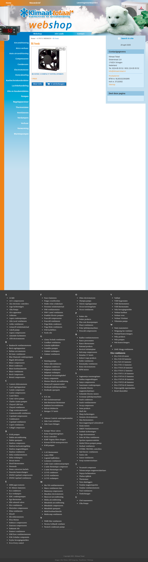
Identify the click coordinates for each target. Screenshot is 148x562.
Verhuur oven (119, 315)
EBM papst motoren (16, 485)
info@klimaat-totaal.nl (117, 71)
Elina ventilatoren (16, 511)
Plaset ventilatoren (86, 325)
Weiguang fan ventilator (123, 331)
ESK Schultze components (19, 537)
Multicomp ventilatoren (53, 514)
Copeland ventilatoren (17, 422)
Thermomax (83, 479)
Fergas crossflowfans (52, 301)
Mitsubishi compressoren (53, 505)
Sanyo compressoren (87, 382)
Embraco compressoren (18, 523)
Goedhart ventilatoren (52, 342)
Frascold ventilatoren (52, 321)
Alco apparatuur (15, 312)
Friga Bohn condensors (53, 324)
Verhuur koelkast (120, 312)
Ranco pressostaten (86, 340)
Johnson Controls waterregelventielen (58, 418)
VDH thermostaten (121, 307)
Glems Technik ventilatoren (54, 339)
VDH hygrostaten (121, 301)
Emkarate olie (14, 528)
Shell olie (82, 411)
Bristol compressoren (17, 377)
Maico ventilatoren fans (53, 488)
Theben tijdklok (85, 476)
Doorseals (13, 466)
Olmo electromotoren (87, 298)
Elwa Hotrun (14, 520)
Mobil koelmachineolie (53, 511)
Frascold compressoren (53, 318)
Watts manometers (121, 328)
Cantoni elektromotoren (18, 384)
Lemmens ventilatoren (52, 461)
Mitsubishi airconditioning (54, 503)
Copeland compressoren (18, 416)
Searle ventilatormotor (87, 402)
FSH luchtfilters (50, 330)
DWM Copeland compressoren (21, 475)
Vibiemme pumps (121, 321)
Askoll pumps (14, 330)
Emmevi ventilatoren (17, 531)
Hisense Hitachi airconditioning (56, 381)
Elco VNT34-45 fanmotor (124, 385)
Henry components (51, 378)
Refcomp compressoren (88, 352)
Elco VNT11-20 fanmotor (124, 373)
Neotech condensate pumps (54, 527)
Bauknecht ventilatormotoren (20, 345)
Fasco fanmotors (50, 298)
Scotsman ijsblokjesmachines (90, 397)
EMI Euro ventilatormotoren (20, 534)
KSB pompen (49, 445)
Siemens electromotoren (88, 417)
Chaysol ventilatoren (17, 407)
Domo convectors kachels (18, 469)
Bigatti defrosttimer (16, 360)
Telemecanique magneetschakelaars (92, 470)
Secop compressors (86, 405)
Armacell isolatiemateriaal (19, 327)
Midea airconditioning (52, 500)
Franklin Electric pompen (53, 315)
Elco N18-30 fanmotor (122, 359)
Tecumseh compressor (87, 467)
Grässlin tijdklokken (52, 345)
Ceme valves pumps (16, 398)
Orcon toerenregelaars (87, 307)
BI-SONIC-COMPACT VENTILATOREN (47, 74)
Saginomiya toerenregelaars (89, 376)
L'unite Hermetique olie (53, 469)
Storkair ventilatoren (87, 446)
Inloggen (57, 560)
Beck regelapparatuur (17, 348)
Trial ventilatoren (85, 491)
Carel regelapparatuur (17, 387)
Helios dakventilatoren (52, 364)
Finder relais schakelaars (53, 304)
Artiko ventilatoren (16, 324)
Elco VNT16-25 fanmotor (124, 376)
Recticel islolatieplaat (87, 349)
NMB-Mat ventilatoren (53, 521)
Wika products (119, 337)
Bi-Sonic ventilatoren (17, 354)
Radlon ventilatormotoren (89, 338)
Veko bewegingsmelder (123, 309)
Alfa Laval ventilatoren (18, 321)
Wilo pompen (119, 339)
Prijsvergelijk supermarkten (124, 388)
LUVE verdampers (51, 478)
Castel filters (14, 396)
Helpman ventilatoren (52, 369)
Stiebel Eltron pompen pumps (90, 443)
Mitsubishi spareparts (52, 508)
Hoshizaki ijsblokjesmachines (55, 387)
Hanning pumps (50, 361)
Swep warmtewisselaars (88, 460)
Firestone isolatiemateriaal (54, 307)
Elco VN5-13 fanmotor (123, 365)
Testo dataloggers (85, 482)
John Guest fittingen (51, 424)
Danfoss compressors (17, 443)
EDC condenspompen (17, 496)
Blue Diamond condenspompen (21, 357)
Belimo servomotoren (17, 351)
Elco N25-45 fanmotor (122, 362)
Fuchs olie (48, 333)
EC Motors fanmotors (17, 488)
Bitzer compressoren (17, 363)
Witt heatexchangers (122, 342)
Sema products (84, 408)
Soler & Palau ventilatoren (89, 437)
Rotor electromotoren (87, 367)
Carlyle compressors (17, 390)
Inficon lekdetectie (51, 408)
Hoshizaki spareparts (52, 390)
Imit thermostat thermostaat (54, 402)
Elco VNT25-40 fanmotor (124, 382)
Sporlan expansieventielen (89, 440)
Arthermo (12, 315)
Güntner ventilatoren (52, 354)
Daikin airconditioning (17, 437)
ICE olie (47, 397)
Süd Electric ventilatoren (88, 452)
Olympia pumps (85, 301)
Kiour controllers (50, 436)
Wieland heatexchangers (123, 334)
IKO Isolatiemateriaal (52, 400)
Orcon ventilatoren (86, 309)
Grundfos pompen (51, 348)
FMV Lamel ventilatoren (53, 312)
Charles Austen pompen (18, 401)
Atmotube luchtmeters (17, 336)
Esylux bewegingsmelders (19, 540)
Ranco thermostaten (86, 343)
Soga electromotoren (87, 434)
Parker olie (83, 316)
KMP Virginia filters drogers (55, 439)
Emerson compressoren (18, 525)
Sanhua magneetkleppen (88, 379)
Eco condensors (15, 491)
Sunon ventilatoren (86, 458)
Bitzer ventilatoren (16, 371)
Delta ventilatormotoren (18, 455)
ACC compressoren (16, 301)
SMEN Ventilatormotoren (89, 429)
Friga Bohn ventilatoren (53, 327)
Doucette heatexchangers (18, 472)
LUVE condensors (51, 472)
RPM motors (84, 369)
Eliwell (12, 514)
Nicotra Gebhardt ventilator (54, 524)
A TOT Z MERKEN (44, 38)
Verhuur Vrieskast (121, 318)
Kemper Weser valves (52, 431)
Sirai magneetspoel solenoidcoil (91, 423)
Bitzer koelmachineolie (18, 368)
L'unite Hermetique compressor (56, 467)
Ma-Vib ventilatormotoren (54, 485)
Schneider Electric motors (89, 394)
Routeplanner (114, 76)
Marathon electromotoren (53, 494)
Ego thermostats (15, 499)
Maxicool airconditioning (53, 497)
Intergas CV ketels (51, 411)
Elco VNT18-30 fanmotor (124, 379)
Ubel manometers (85, 500)
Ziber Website (64, 560)
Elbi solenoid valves (16, 502)
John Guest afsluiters (52, 421)
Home (33, 38)
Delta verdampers (15, 458)
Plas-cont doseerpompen (88, 322)
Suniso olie (83, 455)
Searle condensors (86, 400)
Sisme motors (84, 426)
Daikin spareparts (15, 440)
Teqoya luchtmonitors (87, 473)
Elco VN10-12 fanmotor (123, 370)
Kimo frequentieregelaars (53, 434)
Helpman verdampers (52, 372)
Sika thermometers (86, 420)
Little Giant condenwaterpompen (56, 464)
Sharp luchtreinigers (86, 414)
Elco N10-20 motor (121, 356)
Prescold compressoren (88, 331)
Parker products (85, 319)
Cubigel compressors (17, 428)
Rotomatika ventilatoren (88, 364)
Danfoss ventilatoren (17, 452)
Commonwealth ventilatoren (19, 413)
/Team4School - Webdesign (86, 560)
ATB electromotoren (17, 338)
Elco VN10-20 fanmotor (123, 368)
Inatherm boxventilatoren (53, 405)
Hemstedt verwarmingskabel (55, 375)
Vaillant (117, 298)
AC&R (11, 298)
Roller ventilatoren (86, 361)
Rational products (85, 346)
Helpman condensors (52, 367)
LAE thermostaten (51, 452)
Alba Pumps (13, 309)
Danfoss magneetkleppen (18, 449)
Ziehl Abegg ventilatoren (123, 349)
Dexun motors (14, 460)
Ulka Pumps (83, 503)
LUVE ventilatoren (51, 475)
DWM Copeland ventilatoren (20, 478)
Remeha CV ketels (86, 355)
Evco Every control (16, 543)
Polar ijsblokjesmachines (88, 328)
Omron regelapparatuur (88, 304)
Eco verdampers (15, 494)
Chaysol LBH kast (16, 404)
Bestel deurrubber (121, 391)
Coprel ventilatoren (16, 425)
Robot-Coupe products (87, 358)
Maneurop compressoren (53, 491)
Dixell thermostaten (16, 463)
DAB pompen (14, 434)
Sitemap (112, 85)
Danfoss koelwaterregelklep (19, 446)
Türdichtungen (84, 494)
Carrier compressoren (17, 393)
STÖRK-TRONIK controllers (90, 449)
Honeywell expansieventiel (54, 384)
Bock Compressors (16, 374)
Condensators (14, 419)
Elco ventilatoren (15, 505)
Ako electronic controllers (19, 304)
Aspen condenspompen (18, 318)
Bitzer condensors (16, 366)
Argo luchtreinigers (16, 307)
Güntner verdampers (52, 351)
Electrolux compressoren (18, 508)
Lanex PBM (48, 455)
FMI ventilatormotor (52, 309)
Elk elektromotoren (16, 517)
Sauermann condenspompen (89, 385)
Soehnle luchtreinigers (87, 431)
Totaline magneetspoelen (88, 485)
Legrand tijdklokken (52, 458)
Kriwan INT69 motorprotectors (56, 442)
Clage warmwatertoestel (18, 410)
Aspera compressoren (17, 333)
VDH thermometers (121, 304)
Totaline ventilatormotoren (89, 488)
